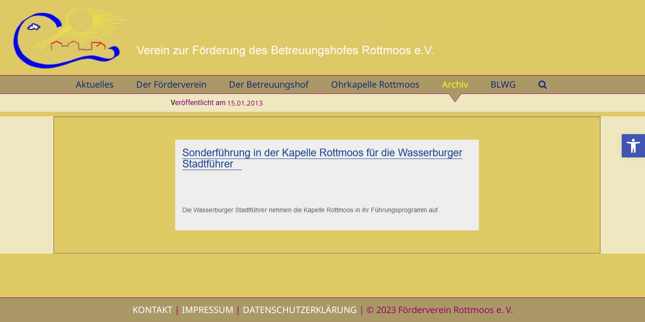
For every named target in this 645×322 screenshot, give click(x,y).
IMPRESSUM (207, 310)
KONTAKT (152, 310)
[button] (633, 145)
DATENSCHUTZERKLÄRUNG (300, 310)
